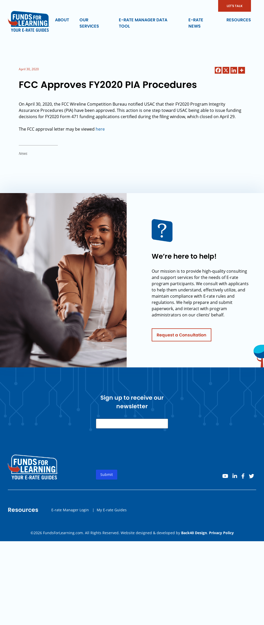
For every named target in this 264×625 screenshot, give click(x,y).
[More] (241, 70)
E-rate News (195, 23)
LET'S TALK (235, 6)
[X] (226, 70)
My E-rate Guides (112, 527)
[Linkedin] (233, 70)
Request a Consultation (181, 353)
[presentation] (135, 471)
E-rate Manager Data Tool (143, 23)
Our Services (89, 23)
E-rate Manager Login (70, 527)
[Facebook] (218, 70)
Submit (106, 492)
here (100, 129)
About (62, 20)
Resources (238, 20)
